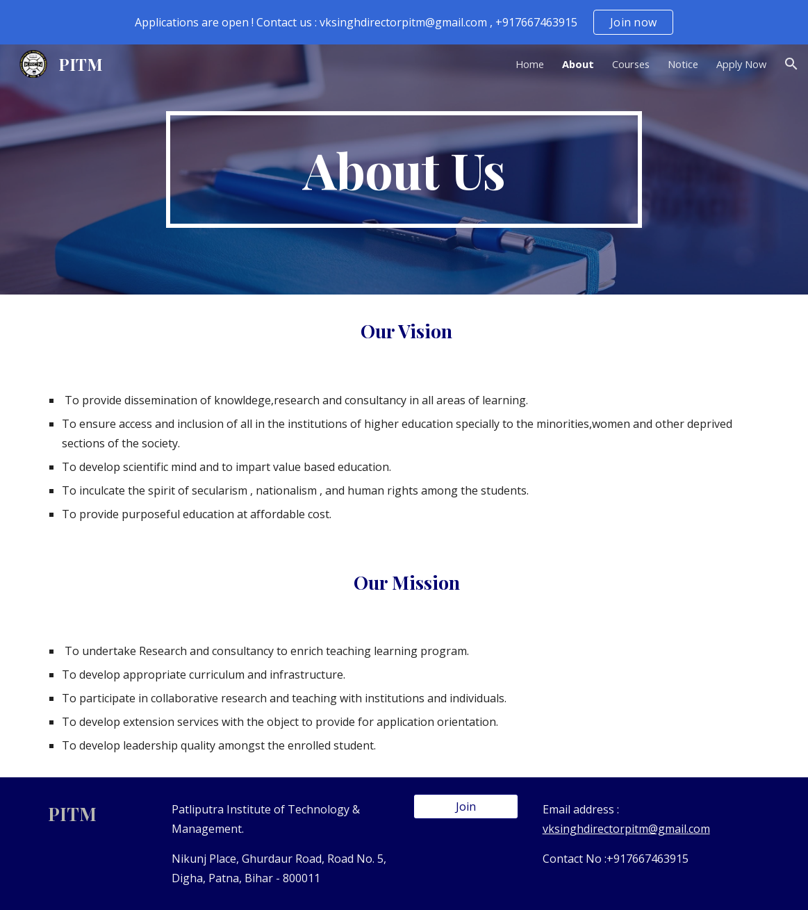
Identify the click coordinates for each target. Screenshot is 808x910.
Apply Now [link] (741, 64)
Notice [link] (683, 64)
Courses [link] (631, 64)
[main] (404, 169)
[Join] (466, 806)
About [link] (578, 64)
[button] (791, 64)
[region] (404, 22)
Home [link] (530, 64)
